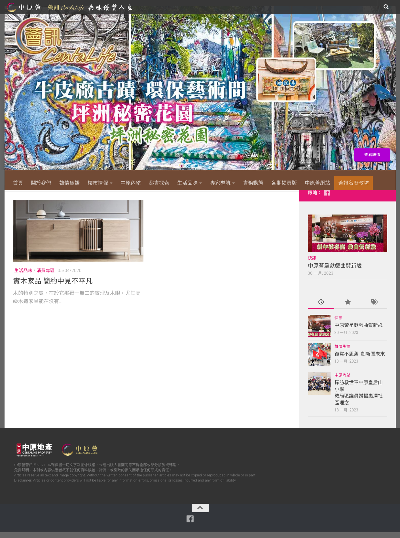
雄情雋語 (69, 183)
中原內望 (130, 183)
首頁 (18, 183)
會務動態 (253, 183)
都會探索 (159, 183)
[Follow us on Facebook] (327, 198)
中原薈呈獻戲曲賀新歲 (335, 271)
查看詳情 (371, 154)
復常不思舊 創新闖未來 (360, 359)
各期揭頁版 (284, 183)
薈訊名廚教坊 (353, 183)
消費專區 (46, 276)
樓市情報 (98, 183)
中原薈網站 (70, 7)
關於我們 (41, 183)
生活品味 (187, 183)
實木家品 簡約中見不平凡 (53, 287)
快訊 (312, 263)
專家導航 (220, 183)
